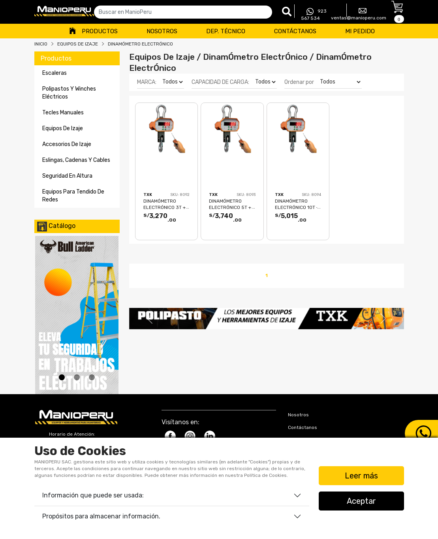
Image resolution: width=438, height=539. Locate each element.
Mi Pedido (360, 31)
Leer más (361, 475)
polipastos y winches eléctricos (69, 92)
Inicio (40, 44)
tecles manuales (63, 112)
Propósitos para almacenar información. (101, 516)
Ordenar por (299, 82)
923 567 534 (314, 14)
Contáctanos (295, 31)
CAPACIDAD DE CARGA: (220, 82)
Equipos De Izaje (77, 44)
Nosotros (162, 31)
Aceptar (361, 501)
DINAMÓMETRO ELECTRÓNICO (140, 44)
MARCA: (146, 82)
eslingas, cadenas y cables (76, 160)
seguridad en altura (67, 176)
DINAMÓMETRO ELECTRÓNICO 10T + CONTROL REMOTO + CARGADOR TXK (297, 204)
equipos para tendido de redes (73, 195)
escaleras (54, 73)
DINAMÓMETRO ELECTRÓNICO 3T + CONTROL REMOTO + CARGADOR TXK (165, 204)
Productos (100, 31)
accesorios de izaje (66, 144)
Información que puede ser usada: (93, 495)
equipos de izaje (62, 128)
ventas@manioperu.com (358, 14)
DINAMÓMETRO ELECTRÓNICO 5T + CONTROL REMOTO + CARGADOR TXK (231, 204)
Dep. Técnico (225, 31)
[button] (149, 318)
